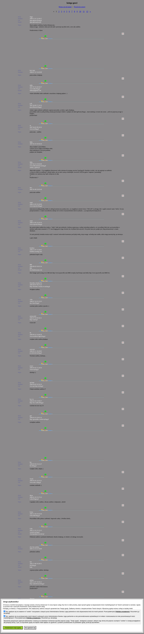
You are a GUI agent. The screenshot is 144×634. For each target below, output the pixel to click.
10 (80, 11)
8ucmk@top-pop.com (36, 270)
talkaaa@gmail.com (35, 90)
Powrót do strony (79, 7)
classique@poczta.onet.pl (37, 534)
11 (84, 11)
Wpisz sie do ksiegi (65, 7)
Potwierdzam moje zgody (13, 628)
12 (87, 11)
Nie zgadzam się (30, 628)
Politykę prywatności (123, 611)
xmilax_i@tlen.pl (35, 167)
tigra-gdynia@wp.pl (35, 22)
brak (31, 567)
